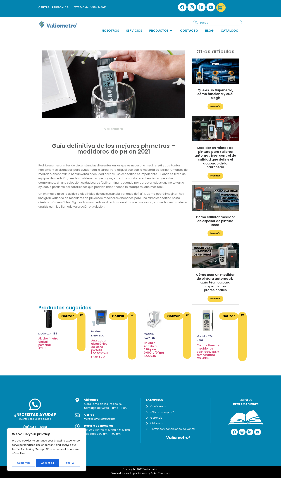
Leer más (215, 106)
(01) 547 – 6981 (35, 427)
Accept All (70, 463)
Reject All (47, 463)
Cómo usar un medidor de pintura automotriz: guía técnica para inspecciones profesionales (215, 282)
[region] (46, 450)
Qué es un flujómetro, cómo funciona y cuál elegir (215, 94)
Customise (23, 463)
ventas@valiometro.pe (99, 419)
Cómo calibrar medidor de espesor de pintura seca (215, 221)
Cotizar (67, 316)
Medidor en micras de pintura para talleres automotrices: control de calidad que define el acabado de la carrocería (215, 157)
